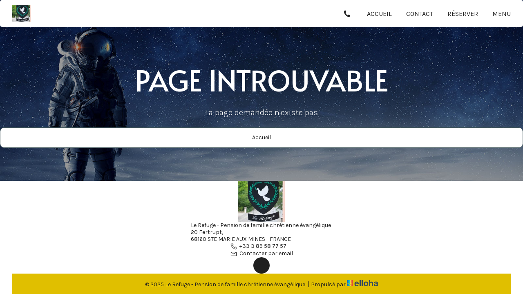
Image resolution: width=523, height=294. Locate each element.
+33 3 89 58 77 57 (258, 246)
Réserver (462, 14)
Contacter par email (261, 253)
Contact (419, 14)
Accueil (379, 14)
